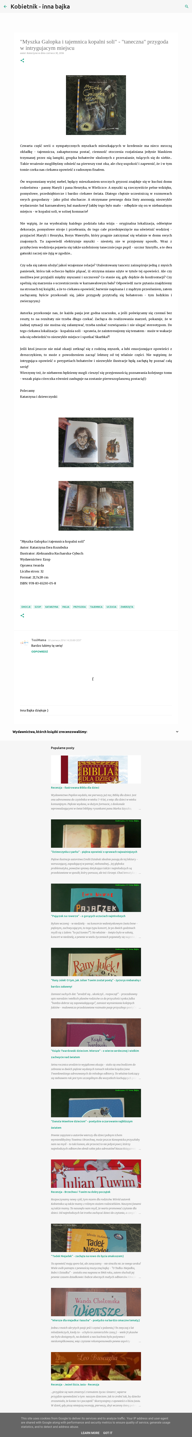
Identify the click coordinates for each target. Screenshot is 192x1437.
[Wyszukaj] (75, 6)
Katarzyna (51, 607)
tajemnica (96, 607)
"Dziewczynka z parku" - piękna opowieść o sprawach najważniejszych (94, 851)
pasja (65, 607)
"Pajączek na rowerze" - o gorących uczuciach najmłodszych (88, 916)
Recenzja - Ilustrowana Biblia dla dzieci (75, 787)
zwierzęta (127, 607)
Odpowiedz (39, 651)
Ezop (38, 607)
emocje (26, 607)
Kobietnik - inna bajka (40, 6)
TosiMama (38, 640)
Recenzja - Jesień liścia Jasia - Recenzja (75, 1384)
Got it (107, 1433)
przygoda (80, 607)
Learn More (90, 1433)
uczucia (111, 607)
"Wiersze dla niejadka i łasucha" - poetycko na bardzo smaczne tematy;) (95, 1320)
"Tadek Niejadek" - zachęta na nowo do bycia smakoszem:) (87, 1256)
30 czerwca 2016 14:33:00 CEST (64, 640)
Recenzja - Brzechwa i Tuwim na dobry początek (80, 1191)
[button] (22, 60)
